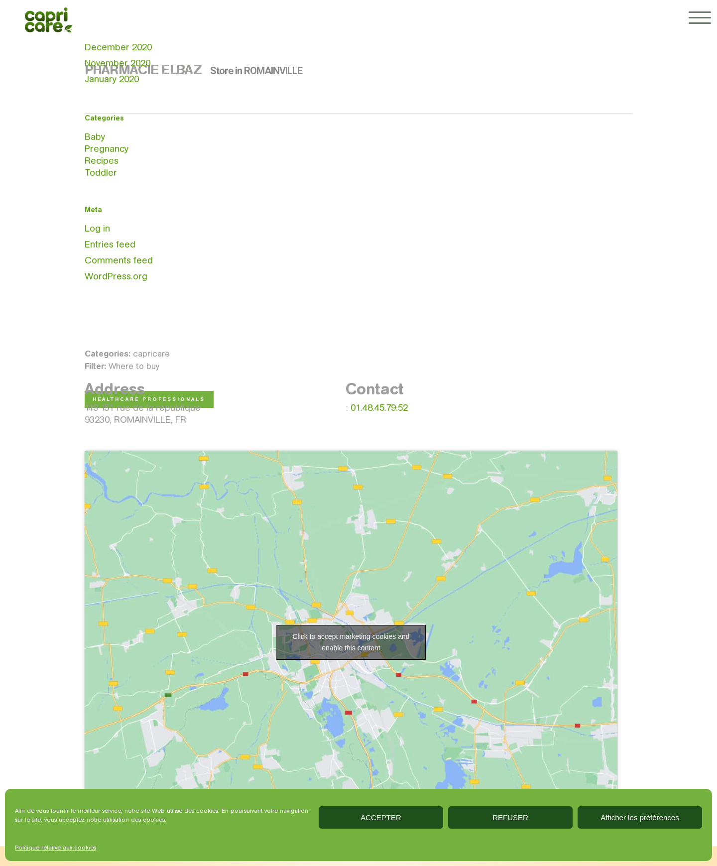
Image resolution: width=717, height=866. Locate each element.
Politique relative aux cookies (55, 847)
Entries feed (110, 244)
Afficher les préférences (639, 817)
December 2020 (118, 47)
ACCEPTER (380, 817)
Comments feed (119, 260)
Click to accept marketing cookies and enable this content (351, 642)
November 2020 (117, 63)
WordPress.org (116, 276)
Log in (97, 228)
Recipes (102, 160)
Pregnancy (106, 148)
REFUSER (510, 817)
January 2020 (112, 79)
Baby (95, 136)
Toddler (101, 172)
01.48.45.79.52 (379, 407)
